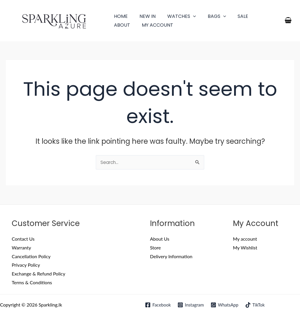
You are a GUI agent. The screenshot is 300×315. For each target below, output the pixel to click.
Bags (209, 16)
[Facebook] (157, 305)
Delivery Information (171, 256)
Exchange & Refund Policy (38, 274)
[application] (187, 16)
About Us (159, 239)
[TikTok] (255, 305)
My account (128, 25)
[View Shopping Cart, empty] (288, 20)
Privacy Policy (26, 265)
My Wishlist (245, 248)
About (255, 16)
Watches (175, 16)
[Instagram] (191, 305)
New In (144, 16)
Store (155, 248)
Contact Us (23, 239)
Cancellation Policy (31, 256)
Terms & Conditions (32, 282)
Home (120, 16)
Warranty (21, 248)
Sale (232, 16)
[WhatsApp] (224, 305)
